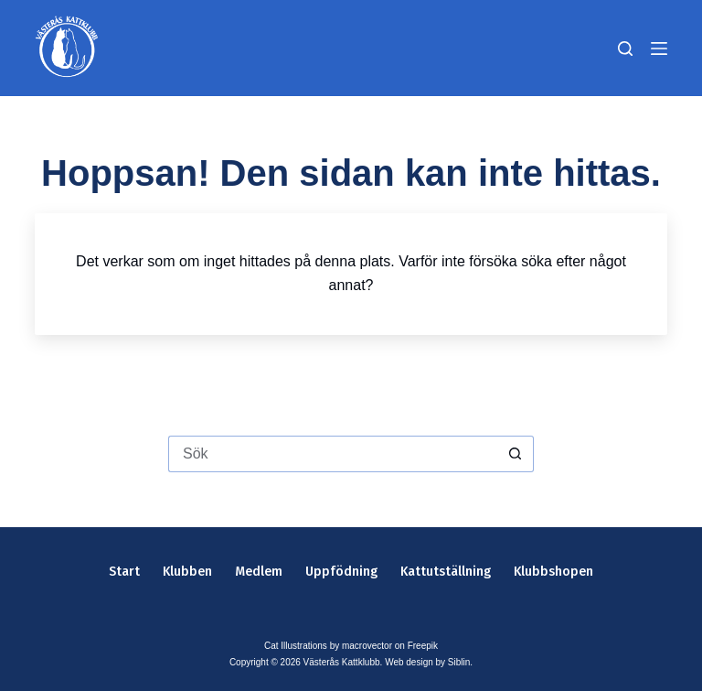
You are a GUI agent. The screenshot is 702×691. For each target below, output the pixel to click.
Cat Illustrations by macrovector (328, 646)
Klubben (187, 571)
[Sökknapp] (515, 454)
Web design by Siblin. (429, 662)
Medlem (258, 571)
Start (124, 571)
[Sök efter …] (332, 454)
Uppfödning (341, 571)
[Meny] (659, 48)
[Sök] (625, 48)
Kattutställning (445, 571)
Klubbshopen (553, 571)
